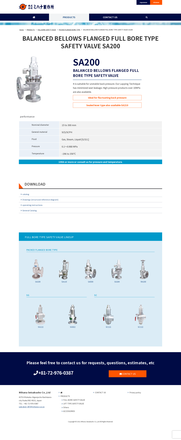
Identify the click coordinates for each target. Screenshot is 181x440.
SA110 (64, 278)
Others (66, 422)
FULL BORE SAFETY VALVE (74, 415)
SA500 (90, 278)
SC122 (140, 329)
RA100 (143, 278)
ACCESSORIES (69, 426)
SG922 (72, 329)
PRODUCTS (69, 18)
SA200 (117, 278)
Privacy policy (135, 407)
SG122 (40, 329)
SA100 (38, 278)
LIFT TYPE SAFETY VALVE (73, 419)
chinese (156, 2)
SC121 (108, 329)
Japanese (143, 2)
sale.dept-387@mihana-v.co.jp (31, 422)
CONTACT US (110, 18)
